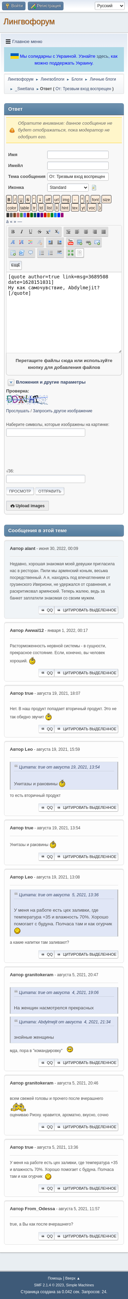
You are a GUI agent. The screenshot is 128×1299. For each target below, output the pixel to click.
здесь (103, 56)
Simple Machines (80, 1285)
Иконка (16, 187)
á (7, 221)
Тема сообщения (26, 176)
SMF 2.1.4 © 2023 (49, 1285)
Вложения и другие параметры (51, 382)
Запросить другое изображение (62, 411)
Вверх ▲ (72, 1278)
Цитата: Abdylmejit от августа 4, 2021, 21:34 (65, 1022)
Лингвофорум (29, 21)
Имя (12, 154)
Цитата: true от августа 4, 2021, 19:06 (58, 992)
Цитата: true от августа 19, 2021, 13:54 (59, 767)
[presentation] (57, 452)
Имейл (15, 165)
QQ (46, 610)
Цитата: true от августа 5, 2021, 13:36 (58, 895)
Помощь (55, 1278)
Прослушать (18, 411)
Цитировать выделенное (86, 610)
